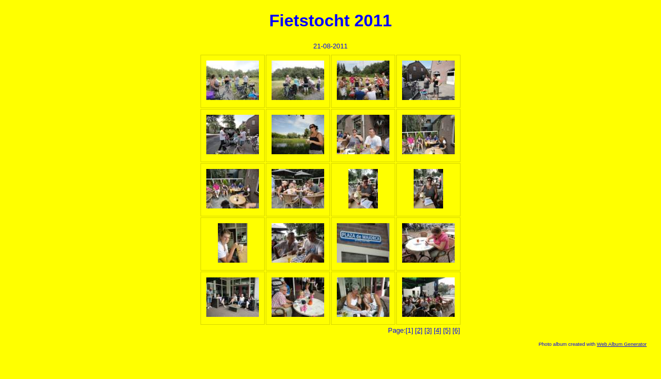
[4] (437, 330)
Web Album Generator (622, 344)
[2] (419, 330)
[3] (428, 330)
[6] (456, 330)
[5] (446, 330)
